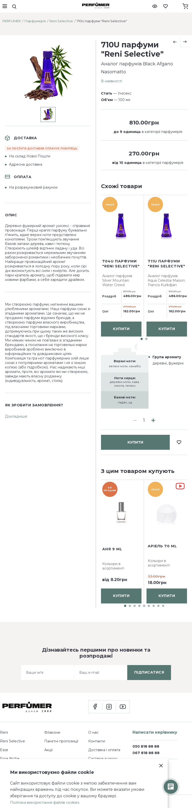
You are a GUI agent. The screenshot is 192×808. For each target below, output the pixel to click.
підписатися (149, 672)
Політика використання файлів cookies (44, 802)
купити (135, 201)
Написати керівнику (154, 732)
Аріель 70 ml (162, 546)
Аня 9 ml (112, 549)
